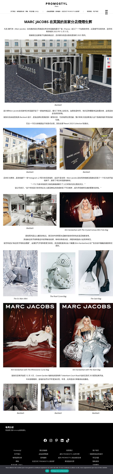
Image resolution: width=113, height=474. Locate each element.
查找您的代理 (69, 461)
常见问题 (96, 458)
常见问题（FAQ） (17, 465)
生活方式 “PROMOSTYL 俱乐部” (43, 461)
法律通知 (96, 465)
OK (47, 471)
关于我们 (17, 454)
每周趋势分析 (17, 458)
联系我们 (69, 450)
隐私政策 (96, 461)
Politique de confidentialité (59, 471)
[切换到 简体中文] (109, 66)
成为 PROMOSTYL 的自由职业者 (69, 458)
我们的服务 (43, 450)
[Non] (110, 469)
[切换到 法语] (109, 58)
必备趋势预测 (43, 454)
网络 (17, 461)
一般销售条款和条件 (96, 454)
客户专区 (96, 450)
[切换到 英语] (109, 62)
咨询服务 (43, 458)
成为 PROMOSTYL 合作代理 (69, 454)
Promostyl (17, 450)
